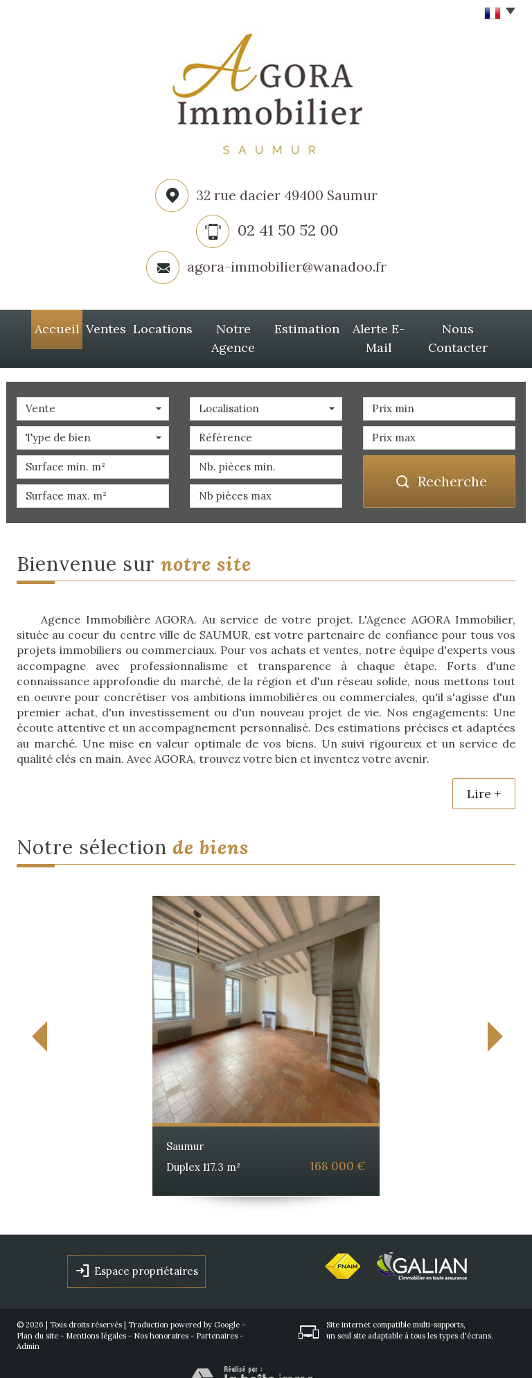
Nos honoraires (161, 1313)
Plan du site (37, 1313)
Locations (152, 327)
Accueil (42, 327)
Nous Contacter (469, 327)
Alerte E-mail (380, 327)
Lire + (484, 771)
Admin (28, 1324)
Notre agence (227, 327)
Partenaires (217, 1313)
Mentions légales (96, 1313)
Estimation (305, 327)
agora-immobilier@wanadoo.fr (287, 266)
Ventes (94, 327)
